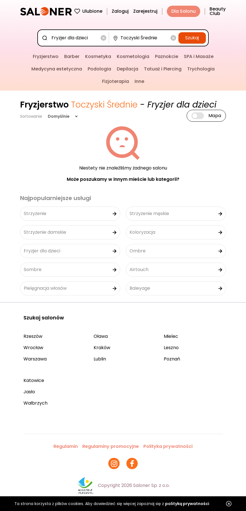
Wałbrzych (35, 403)
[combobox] (74, 38)
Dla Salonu (183, 11)
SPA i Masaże (198, 56)
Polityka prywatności (168, 446)
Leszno (171, 347)
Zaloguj (120, 11)
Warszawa (35, 359)
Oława (101, 336)
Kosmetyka (98, 56)
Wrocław (33, 347)
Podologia (99, 69)
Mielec (171, 336)
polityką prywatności (187, 503)
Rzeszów (32, 336)
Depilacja (127, 69)
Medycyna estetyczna (56, 69)
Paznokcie (166, 56)
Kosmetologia (133, 56)
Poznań (172, 359)
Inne (139, 81)
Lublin (100, 359)
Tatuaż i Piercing (163, 69)
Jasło (29, 391)
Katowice (33, 380)
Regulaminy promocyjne (110, 446)
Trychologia (201, 69)
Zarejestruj (145, 11)
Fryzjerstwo (46, 56)
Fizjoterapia (115, 81)
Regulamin (65, 446)
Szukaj (192, 38)
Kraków (102, 347)
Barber (71, 56)
